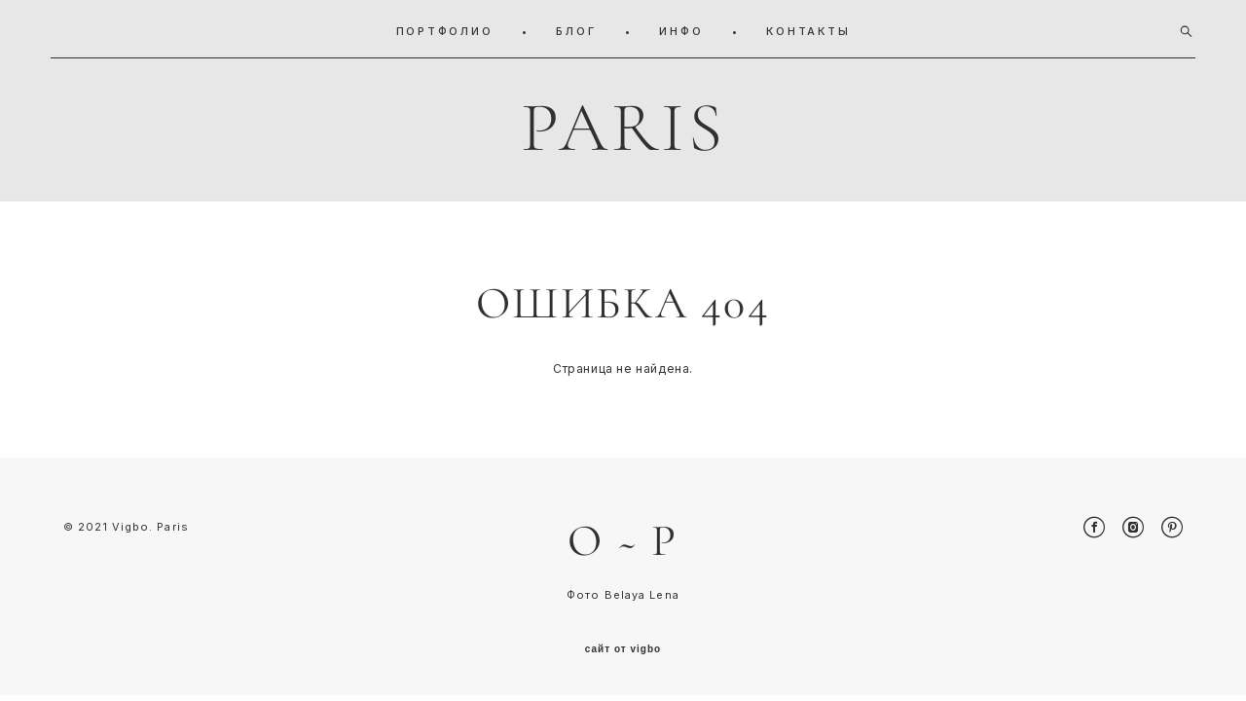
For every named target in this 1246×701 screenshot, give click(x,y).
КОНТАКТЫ (808, 27)
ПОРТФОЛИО (445, 27)
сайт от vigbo (623, 655)
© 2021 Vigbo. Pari (122, 531)
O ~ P (623, 545)
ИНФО (681, 27)
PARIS (623, 124)
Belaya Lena (642, 601)
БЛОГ (576, 27)
